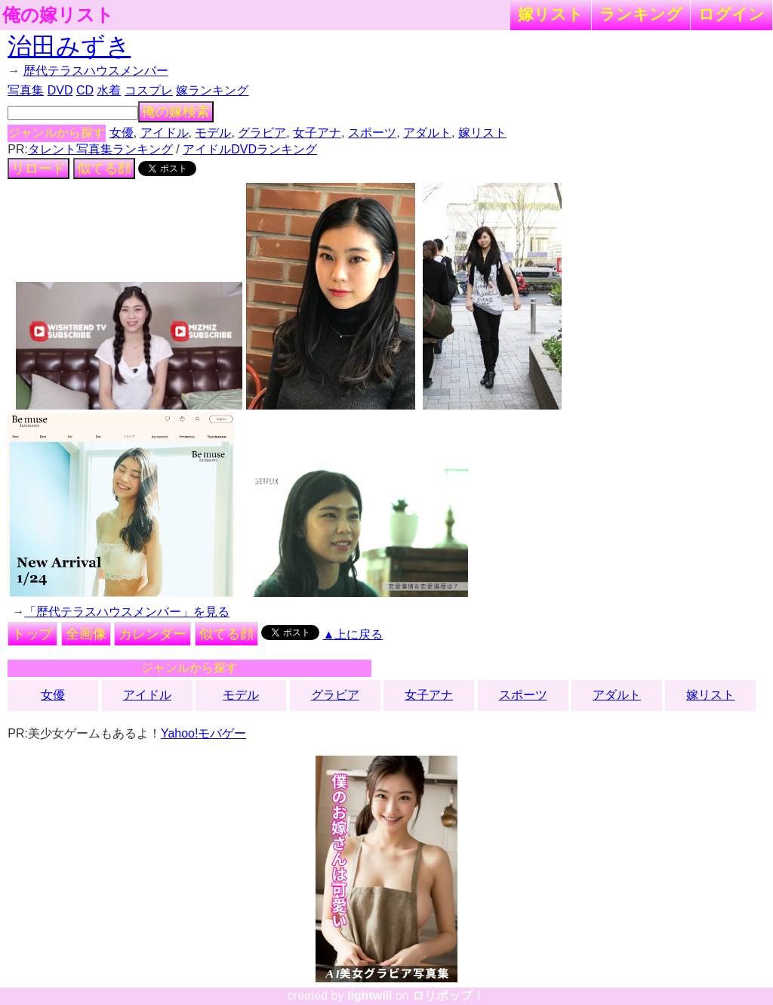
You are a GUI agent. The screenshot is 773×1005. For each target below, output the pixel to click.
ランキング (640, 14)
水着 (109, 90)
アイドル (164, 132)
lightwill (370, 995)
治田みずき (69, 46)
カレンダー (152, 634)
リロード (38, 168)
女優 (121, 132)
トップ (32, 634)
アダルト (427, 132)
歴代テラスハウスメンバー (95, 70)
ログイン (731, 14)
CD (85, 90)
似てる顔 (104, 168)
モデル (213, 132)
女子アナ (317, 132)
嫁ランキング (212, 90)
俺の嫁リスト (58, 15)
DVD (60, 90)
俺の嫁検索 (176, 111)
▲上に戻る (353, 634)
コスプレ (149, 90)
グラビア (262, 132)
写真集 (26, 90)
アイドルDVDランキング (250, 149)
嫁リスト (551, 14)
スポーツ (372, 132)
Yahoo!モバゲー (204, 733)
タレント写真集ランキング (100, 149)
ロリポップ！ (448, 995)
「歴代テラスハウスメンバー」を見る (126, 611)
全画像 (86, 634)
